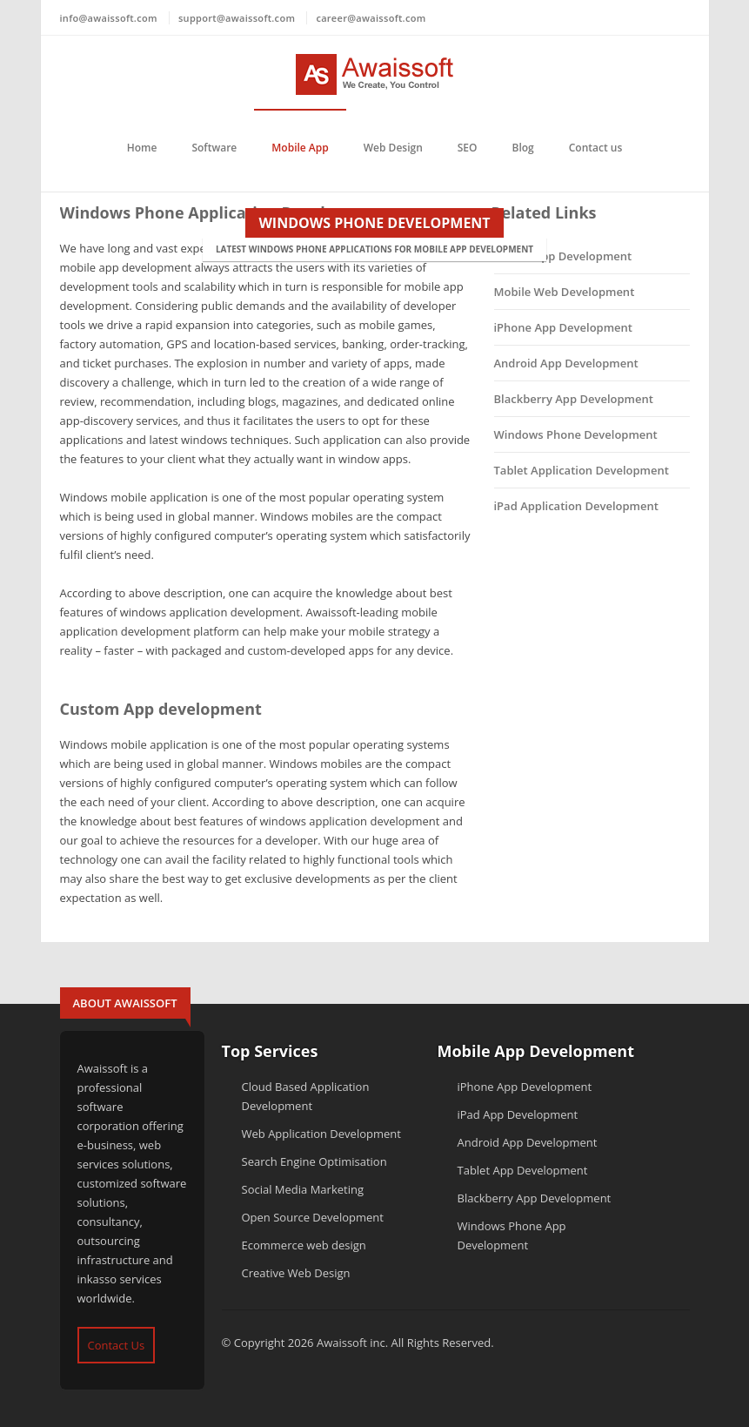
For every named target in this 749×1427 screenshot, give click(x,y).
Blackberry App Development (573, 399)
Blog (523, 147)
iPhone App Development (563, 327)
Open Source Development (313, 1217)
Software (214, 147)
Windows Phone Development (576, 434)
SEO (468, 147)
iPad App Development (518, 1114)
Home (142, 147)
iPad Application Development (576, 506)
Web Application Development (321, 1133)
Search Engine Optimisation (314, 1161)
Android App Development (566, 363)
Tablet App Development (523, 1170)
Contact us (596, 147)
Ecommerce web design (304, 1245)
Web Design (393, 147)
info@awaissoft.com (108, 17)
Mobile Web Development (564, 292)
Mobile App (299, 147)
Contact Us (116, 1345)
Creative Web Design (296, 1273)
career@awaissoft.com (370, 17)
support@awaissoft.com (236, 17)
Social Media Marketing (303, 1189)
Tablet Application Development (581, 470)
